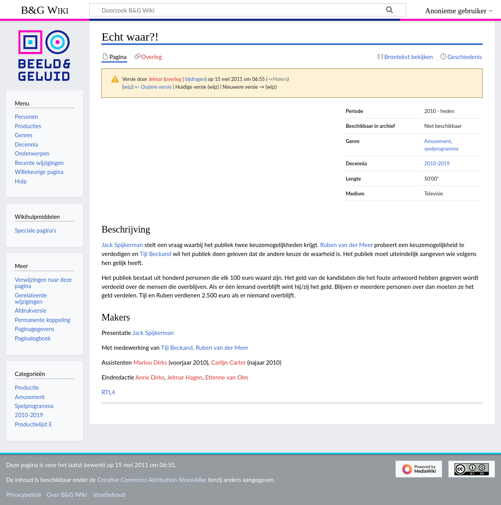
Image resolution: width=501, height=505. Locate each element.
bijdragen (195, 79)
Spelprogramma (34, 406)
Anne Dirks (149, 377)
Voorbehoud (109, 494)
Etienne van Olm (226, 377)
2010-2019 (437, 163)
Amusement (437, 141)
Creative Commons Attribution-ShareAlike (152, 479)
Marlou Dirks (150, 362)
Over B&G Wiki (67, 494)
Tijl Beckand (155, 253)
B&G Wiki (44, 10)
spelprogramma (441, 148)
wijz (128, 87)
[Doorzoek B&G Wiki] (248, 10)
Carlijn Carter (228, 362)
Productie (27, 387)
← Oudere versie (153, 87)
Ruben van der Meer (346, 244)
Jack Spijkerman (122, 244)
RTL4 (108, 392)
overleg (173, 79)
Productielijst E (33, 424)
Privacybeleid (23, 494)
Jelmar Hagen (184, 377)
